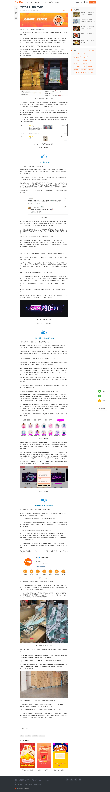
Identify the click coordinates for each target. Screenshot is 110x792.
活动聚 (41, 10)
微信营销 (76, 63)
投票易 (57, 2)
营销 (84, 66)
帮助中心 (27, 779)
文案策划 (76, 60)
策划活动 (83, 69)
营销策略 (35, 735)
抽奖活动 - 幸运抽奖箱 (43, 770)
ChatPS (16, 782)
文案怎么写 (77, 66)
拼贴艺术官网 (34, 779)
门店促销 (28, 735)
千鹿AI (16, 780)
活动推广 (92, 60)
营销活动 (76, 72)
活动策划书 (84, 63)
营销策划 (89, 66)
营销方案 (86, 57)
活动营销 (90, 69)
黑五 (31, 29)
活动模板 (37, 2)
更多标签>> (92, 50)
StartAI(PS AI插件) (34, 780)
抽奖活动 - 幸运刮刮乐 (59, 770)
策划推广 (90, 72)
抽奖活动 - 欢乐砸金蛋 (27, 770)
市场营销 (41, 735)
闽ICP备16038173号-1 (38, 784)
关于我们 (17, 779)
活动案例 (51, 2)
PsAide (26, 780)
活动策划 (83, 54)
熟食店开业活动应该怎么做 (87, 33)
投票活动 (83, 72)
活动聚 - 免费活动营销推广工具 (28, 784)
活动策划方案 (77, 57)
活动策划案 (84, 60)
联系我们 (22, 779)
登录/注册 (92, 2)
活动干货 (44, 2)
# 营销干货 (65, 10)
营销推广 (76, 69)
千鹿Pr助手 (21, 780)
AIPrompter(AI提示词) (44, 780)
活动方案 (29, 2)
